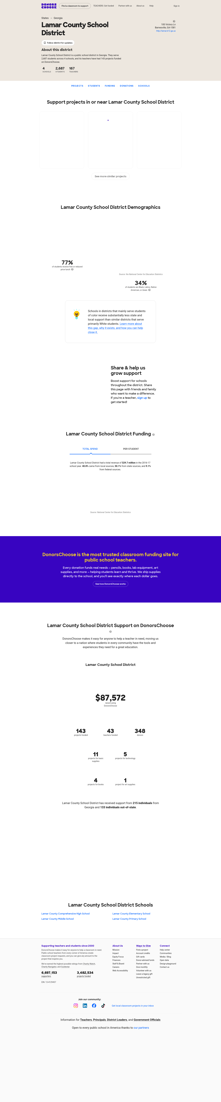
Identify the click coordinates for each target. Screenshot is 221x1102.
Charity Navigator (49, 967)
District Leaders (117, 1019)
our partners (141, 1027)
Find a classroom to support (75, 6)
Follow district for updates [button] (58, 43)
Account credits (143, 953)
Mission (115, 950)
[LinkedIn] (85, 1006)
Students (94, 86)
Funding (110, 86)
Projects (77, 86)
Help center (165, 950)
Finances (116, 960)
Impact (115, 953)
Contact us (164, 967)
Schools (144, 86)
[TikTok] (103, 1006)
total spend (90, 448)
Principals (99, 1019)
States (45, 17)
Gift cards (140, 957)
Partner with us (125, 6)
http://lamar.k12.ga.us (166, 31)
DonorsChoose (49, 5)
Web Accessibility (120, 970)
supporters (57, 973)
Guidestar (65, 967)
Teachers (86, 1019)
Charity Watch (89, 964)
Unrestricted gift (143, 977)
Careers (115, 967)
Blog (169, 957)
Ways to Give (143, 945)
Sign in (177, 6)
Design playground (168, 964)
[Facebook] (94, 1006)
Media (162, 957)
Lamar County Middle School (57, 918)
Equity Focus (118, 957)
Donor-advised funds (145, 960)
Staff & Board (118, 964)
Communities (166, 953)
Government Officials (147, 1019)
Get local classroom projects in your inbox (133, 1005)
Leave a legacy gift (144, 974)
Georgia (58, 17)
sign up (142, 398)
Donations (127, 86)
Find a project (142, 950)
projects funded (93, 973)
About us (140, 6)
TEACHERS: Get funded (103, 6)
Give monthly (142, 967)
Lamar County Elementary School (131, 913)
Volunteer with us (143, 970)
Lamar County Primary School (129, 918)
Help (151, 6)
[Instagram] (76, 1006)
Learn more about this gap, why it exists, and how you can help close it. (115, 328)
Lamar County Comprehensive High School (65, 913)
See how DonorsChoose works (110, 584)
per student (131, 448)
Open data (164, 960)
